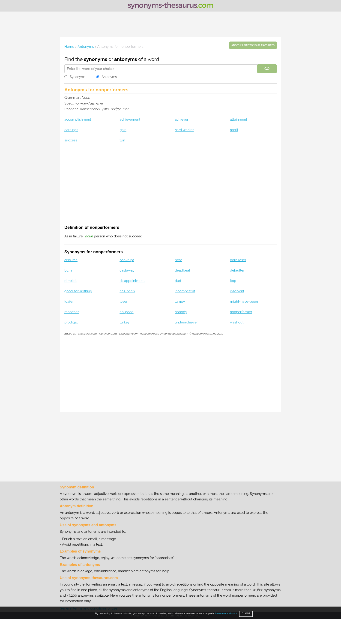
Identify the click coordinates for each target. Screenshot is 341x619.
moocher (71, 312)
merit (234, 130)
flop (233, 281)
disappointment (132, 281)
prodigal (71, 322)
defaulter (237, 270)
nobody (181, 312)
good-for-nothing (78, 291)
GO (266, 69)
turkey (124, 322)
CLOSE (246, 613)
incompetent (185, 291)
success (70, 140)
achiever (181, 119)
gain (123, 130)
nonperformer (241, 312)
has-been (127, 291)
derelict (70, 281)
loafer (69, 301)
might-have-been (244, 301)
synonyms (95, 59)
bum (68, 270)
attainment (238, 119)
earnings (71, 130)
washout (237, 322)
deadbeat (182, 270)
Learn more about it (226, 613)
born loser (238, 260)
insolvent (237, 291)
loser (123, 301)
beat (178, 260)
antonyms (125, 59)
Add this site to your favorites (253, 45)
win (122, 140)
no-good (126, 312)
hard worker (184, 130)
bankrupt (127, 260)
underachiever (186, 322)
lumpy (180, 301)
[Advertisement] (170, 24)
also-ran (71, 260)
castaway (127, 270)
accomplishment (77, 119)
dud (178, 281)
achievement (130, 119)
